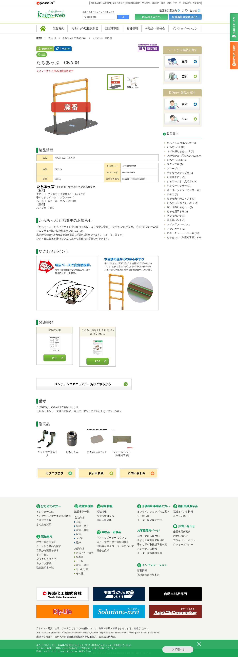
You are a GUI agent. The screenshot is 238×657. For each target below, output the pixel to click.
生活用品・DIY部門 (150, 3)
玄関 (78, 522)
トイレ (79, 538)
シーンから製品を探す (48, 546)
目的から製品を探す (47, 550)
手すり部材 (42, 554)
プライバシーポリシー (185, 540)
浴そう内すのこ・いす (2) (181, 198)
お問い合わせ (189, 10)
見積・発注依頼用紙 (148, 536)
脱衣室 (79, 557)
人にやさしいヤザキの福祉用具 (53, 516)
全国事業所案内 (168, 10)
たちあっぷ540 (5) (177, 160)
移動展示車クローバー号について (115, 546)
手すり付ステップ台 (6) (180, 173)
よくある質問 (43, 524)
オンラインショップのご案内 (153, 511)
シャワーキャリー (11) (179, 185)
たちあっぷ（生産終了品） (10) (184, 237)
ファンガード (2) (176, 228)
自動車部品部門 (133, 3)
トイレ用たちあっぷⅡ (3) (180, 151)
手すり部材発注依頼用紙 (150, 540)
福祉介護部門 (118, 3)
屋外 (78, 542)
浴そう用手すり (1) (177, 211)
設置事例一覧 (81, 511)
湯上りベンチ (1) (176, 220)
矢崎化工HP (95, 3)
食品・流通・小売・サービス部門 (176, 3)
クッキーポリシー (183, 544)
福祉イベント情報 (183, 511)
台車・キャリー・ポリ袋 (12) (183, 233)
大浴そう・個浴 (84, 552)
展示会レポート (182, 516)
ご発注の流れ (43, 520)
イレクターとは (45, 511)
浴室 (78, 534)
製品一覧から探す (46, 542)
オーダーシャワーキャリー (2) (183, 190)
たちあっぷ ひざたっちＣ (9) (182, 203)
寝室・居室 (82, 530)
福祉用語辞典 (104, 520)
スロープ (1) (173, 168)
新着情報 (142, 570)
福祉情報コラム (105, 516)
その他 (79, 573)
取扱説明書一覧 (45, 567)
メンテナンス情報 (147, 549)
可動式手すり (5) (176, 177)
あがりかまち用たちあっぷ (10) (184, 155)
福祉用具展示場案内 (148, 574)
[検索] (98, 17)
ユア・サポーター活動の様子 (113, 542)
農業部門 (197, 3)
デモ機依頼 (143, 516)
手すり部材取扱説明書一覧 (152, 544)
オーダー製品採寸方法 (149, 520)
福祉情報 (102, 511)
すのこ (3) (172, 194)
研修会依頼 (103, 550)
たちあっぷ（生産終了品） (75, 38)
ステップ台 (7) (175, 164)
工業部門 (107, 3)
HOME (39, 38)
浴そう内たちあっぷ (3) (180, 207)
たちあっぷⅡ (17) (176, 147)
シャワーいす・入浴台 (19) (182, 181)
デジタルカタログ (46, 559)
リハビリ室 (82, 569)
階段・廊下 (82, 526)
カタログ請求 (43, 563)
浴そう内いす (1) (176, 216)
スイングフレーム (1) (178, 224)
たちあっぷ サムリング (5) (181, 142)
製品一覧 (53, 38)
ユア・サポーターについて (111, 537)
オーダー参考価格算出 (149, 553)
